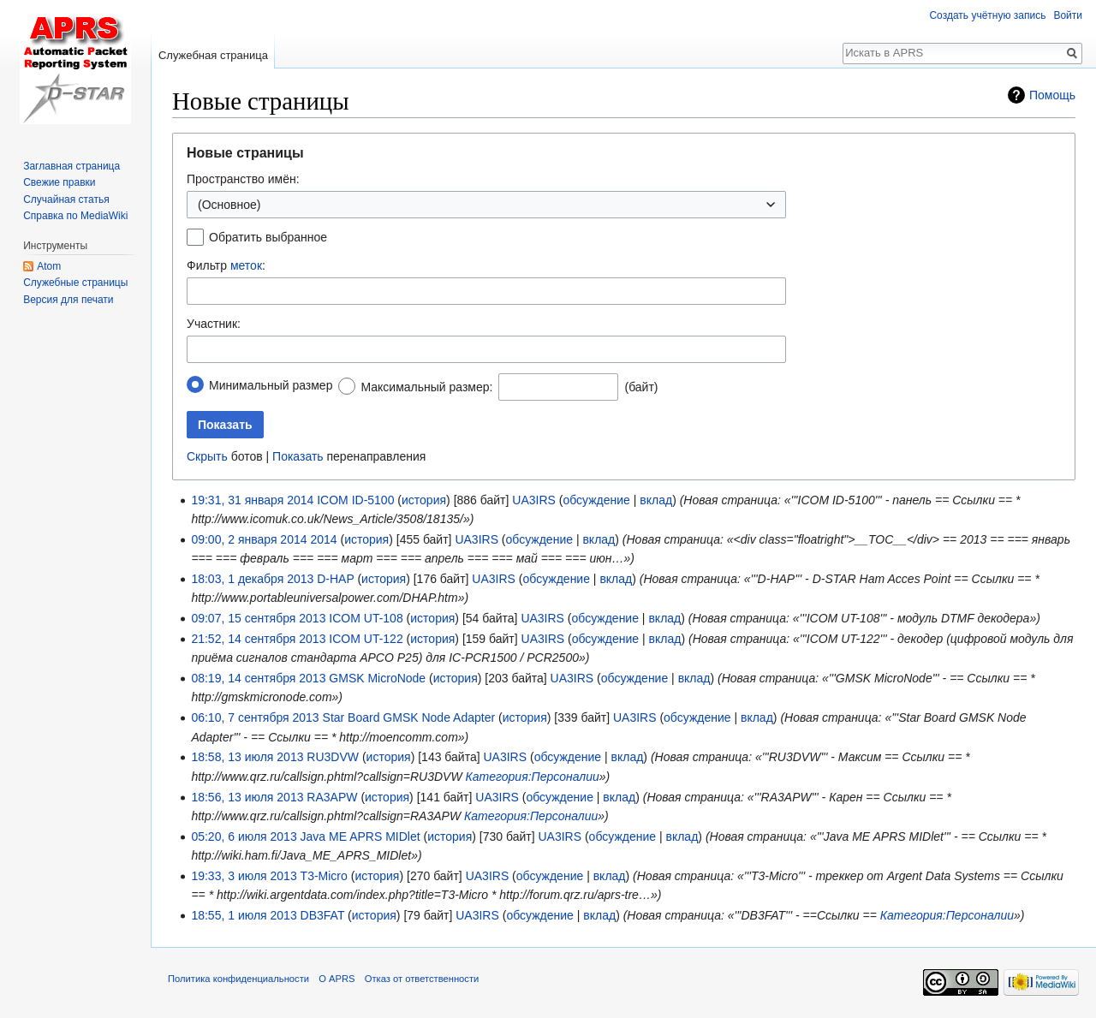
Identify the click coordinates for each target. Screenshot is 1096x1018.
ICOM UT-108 (365, 618)
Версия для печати (68, 300)
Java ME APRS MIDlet (360, 836)
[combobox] (486, 349)
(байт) (641, 387)
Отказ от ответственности (422, 978)
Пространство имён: (243, 179)
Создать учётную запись (987, 15)
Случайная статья (66, 199)
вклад (656, 500)
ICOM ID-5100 (355, 500)
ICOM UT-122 (365, 639)
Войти (1067, 15)
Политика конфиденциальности (238, 978)
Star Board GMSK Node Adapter (409, 717)
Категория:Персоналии (532, 776)
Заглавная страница (71, 166)
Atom (49, 266)
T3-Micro (324, 876)
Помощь (1052, 95)
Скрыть (207, 456)
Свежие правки (59, 182)
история (424, 500)
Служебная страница (213, 55)
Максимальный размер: (426, 387)
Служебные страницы (75, 283)
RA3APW (332, 797)
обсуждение (596, 500)
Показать (298, 456)
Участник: (214, 323)
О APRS (336, 978)
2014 (323, 539)
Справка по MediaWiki (75, 216)
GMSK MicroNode (377, 678)
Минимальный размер (270, 385)
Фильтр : (226, 265)
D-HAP (335, 579)
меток (246, 265)
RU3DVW (333, 757)
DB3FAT (323, 915)
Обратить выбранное (268, 237)
